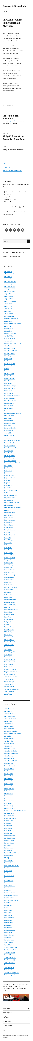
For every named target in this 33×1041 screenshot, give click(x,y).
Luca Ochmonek (9, 875)
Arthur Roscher (9, 726)
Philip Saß (7, 622)
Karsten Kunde (9, 841)
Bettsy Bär (7, 326)
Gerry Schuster (9, 436)
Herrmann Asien (9, 455)
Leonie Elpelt (8, 525)
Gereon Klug (8, 433)
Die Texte (6, 1017)
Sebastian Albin (9, 940)
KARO (6, 493)
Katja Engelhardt (9, 498)
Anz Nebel (7, 311)
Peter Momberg (9, 615)
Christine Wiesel (9, 354)
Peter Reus (7, 617)
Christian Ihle (8, 346)
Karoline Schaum (9, 838)
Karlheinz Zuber (9, 836)
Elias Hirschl (8, 383)
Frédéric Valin (8, 431)
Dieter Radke (8, 773)
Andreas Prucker (9, 286)
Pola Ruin (7, 625)
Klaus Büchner (8, 505)
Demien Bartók (9, 373)
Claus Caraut (8, 358)
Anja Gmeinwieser (10, 301)
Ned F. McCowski (9, 602)
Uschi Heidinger (9, 682)
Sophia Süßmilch (9, 662)
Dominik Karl (8, 778)
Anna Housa (8, 304)
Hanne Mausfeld (9, 446)
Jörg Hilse (7, 483)
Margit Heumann (9, 557)
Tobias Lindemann (10, 957)
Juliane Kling (8, 488)
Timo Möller (8, 955)
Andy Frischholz (9, 291)
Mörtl (6, 908)
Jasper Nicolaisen (9, 478)
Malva (6, 545)
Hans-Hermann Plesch (11, 448)
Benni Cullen (8, 321)
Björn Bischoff (8, 329)
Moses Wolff (8, 597)
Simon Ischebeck (9, 659)
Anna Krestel (8, 724)
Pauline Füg (8, 612)
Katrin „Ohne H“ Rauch (11, 503)
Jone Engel (7, 480)
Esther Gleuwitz (9, 398)
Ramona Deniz (9, 627)
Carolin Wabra (8, 336)
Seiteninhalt (7, 1008)
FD (5, 411)
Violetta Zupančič (9, 975)
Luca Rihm (7, 538)
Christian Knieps (9, 349)
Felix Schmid (8, 418)
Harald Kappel (8, 450)
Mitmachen (7, 1021)
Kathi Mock (8, 846)
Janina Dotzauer (9, 475)
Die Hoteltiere (8, 376)
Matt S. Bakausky (9, 575)
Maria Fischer (8, 562)
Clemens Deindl (9, 764)
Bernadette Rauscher (11, 731)
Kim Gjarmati (8, 858)
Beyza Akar (7, 736)
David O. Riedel (9, 769)
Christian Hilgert (9, 749)
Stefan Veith (8, 667)
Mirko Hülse (8, 595)
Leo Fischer (8, 523)
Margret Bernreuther (11, 560)
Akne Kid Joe (8, 271)
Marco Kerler (8, 552)
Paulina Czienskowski (11, 610)
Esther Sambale (9, 788)
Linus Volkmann (9, 530)
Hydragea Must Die (10, 460)
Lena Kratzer (8, 518)
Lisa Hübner (8, 870)
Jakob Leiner (8, 470)
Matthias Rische (9, 577)
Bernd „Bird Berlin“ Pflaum (12, 324)
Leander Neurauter (10, 863)
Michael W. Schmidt (10, 587)
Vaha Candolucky (9, 962)
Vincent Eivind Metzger (11, 689)
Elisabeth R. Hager (10, 386)
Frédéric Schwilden (10, 428)
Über (4, 1030)
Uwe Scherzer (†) (9, 960)
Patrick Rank (8, 920)
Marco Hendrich (9, 885)
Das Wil (6, 368)
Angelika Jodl (8, 296)
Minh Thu (7, 903)
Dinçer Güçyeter (9, 378)
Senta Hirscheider (10, 945)
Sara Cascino (8, 938)
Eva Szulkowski (9, 403)
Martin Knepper (9, 572)
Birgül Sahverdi (9, 739)
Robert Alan (8, 635)
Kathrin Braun (8, 848)
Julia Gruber (8, 826)
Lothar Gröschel (9, 535)
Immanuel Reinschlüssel (12, 463)
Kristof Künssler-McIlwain (12, 508)
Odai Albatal (8, 915)
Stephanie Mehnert (10, 672)
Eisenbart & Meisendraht (14, 6)
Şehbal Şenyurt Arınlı (11, 652)
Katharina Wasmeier (10, 495)
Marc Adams (8, 547)
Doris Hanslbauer (9, 781)
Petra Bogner (8, 923)
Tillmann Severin (9, 953)
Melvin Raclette (9, 580)
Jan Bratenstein (9, 473)
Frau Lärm (7, 426)
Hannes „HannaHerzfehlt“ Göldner (15, 811)
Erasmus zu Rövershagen (12, 396)
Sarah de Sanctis (9, 647)
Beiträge (8, 105)
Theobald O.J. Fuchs (10, 677)
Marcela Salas (8, 550)
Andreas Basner (9, 714)
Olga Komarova (9, 918)
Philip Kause (8, 925)
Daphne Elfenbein (10, 366)
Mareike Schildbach (10, 555)
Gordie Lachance (9, 808)
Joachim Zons (8, 821)
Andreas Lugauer (9, 284)
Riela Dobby (8, 632)
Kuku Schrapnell (9, 513)
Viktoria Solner (9, 970)
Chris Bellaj (8, 746)
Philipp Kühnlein (9, 930)
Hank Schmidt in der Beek (12, 441)
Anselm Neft (8, 309)
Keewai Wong (8, 856)
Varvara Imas (8, 965)
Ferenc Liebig (8, 806)
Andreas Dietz (8, 279)
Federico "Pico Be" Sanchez (12, 413)
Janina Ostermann (10, 818)
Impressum (6, 163)
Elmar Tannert (8, 393)
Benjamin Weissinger (11, 319)
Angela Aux (7, 294)
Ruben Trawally (9, 639)
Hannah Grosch (9, 443)
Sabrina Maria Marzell (11, 642)
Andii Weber (8, 276)
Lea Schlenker (8, 515)
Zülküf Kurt (8, 694)
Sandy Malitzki (9, 935)
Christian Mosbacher (11, 751)
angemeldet (12, 121)
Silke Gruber (8, 654)
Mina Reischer (8, 590)
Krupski (6, 510)
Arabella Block (8, 314)
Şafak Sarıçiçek (9, 644)
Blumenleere (8, 331)
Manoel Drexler (9, 883)
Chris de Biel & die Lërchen (12, 344)
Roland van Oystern (10, 637)
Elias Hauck (8, 381)
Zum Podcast (7, 1026)
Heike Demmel (9, 813)
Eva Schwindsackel (10, 401)
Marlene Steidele (9, 570)
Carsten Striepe (9, 341)
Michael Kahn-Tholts (11, 900)
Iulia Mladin (8, 465)
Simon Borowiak (9, 657)
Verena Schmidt (9, 687)
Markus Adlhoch (9, 893)
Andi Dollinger (9, 709)
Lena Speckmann (9, 520)
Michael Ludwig (9, 585)
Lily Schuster (8, 528)
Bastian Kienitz (9, 316)
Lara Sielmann (8, 861)
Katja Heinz (8, 851)
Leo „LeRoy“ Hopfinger (11, 865)
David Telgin (8, 371)
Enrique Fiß (8, 786)
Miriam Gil (7, 592)
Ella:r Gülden (8, 391)
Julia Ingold (8, 831)
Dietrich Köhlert (9, 776)
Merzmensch (8, 582)
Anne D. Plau (8, 306)
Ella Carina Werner (10, 388)
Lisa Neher (7, 533)
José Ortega (7, 823)
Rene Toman (8, 933)
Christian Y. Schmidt (10, 351)
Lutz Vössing (8, 543)
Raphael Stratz (9, 630)
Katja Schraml (8, 500)
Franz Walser (8, 421)
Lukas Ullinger (8, 540)
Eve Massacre (8, 406)
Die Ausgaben (7, 1013)
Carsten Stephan (9, 339)
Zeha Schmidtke (9, 692)
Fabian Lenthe (8, 408)
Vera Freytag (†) (9, 684)
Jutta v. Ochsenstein (10, 490)
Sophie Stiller (8, 664)
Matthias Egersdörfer (11, 895)
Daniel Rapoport (9, 363)
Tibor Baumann (9, 679)
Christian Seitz (9, 759)
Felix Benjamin (9, 416)
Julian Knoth (8, 485)
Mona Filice (8, 905)
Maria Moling (8, 565)
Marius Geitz (8, 567)
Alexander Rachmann (11, 274)
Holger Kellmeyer (9, 458)
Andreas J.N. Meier (10, 281)
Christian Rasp (9, 756)
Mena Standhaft (9, 898)
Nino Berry (7, 607)
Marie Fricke (8, 890)
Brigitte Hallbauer (10, 334)
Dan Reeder (8, 361)
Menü (5, 11)
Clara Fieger (8, 356)
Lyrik (12, 105)
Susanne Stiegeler (10, 674)
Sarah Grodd (8, 649)
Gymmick (7, 438)
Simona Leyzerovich (10, 948)
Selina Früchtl (8, 943)
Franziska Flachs (9, 423)
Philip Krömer (8, 620)
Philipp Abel (8, 928)
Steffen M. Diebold (10, 669)
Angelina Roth (8, 299)
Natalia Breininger (10, 600)
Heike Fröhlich (9, 453)
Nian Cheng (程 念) (10, 605)
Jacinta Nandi (8, 468)
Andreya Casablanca (10, 289)
